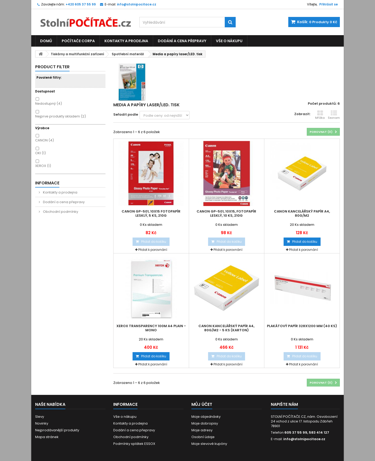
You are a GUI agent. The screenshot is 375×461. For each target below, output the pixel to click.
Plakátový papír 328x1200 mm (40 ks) (302, 326)
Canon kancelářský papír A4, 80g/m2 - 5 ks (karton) (226, 328)
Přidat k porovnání (152, 249)
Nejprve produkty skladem (60, 116)
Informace (47, 183)
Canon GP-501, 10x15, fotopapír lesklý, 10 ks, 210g (226, 213)
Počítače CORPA (78, 40)
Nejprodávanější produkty (57, 430)
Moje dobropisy (204, 423)
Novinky (41, 423)
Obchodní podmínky (60, 211)
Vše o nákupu (229, 40)
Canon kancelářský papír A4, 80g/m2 (302, 213)
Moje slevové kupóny (209, 443)
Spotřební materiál (128, 54)
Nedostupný (48, 103)
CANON (44, 140)
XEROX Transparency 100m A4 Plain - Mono (151, 328)
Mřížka (320, 115)
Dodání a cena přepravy (182, 40)
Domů (46, 40)
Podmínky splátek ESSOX (134, 443)
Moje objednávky (206, 416)
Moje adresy (202, 430)
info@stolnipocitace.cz (304, 439)
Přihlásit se (328, 4)
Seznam (334, 115)
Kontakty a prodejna (126, 40)
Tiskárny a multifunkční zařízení (77, 54)
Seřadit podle (125, 114)
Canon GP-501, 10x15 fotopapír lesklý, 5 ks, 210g (151, 213)
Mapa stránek (47, 436)
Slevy (39, 416)
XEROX (43, 165)
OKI (40, 153)
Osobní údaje (203, 436)
